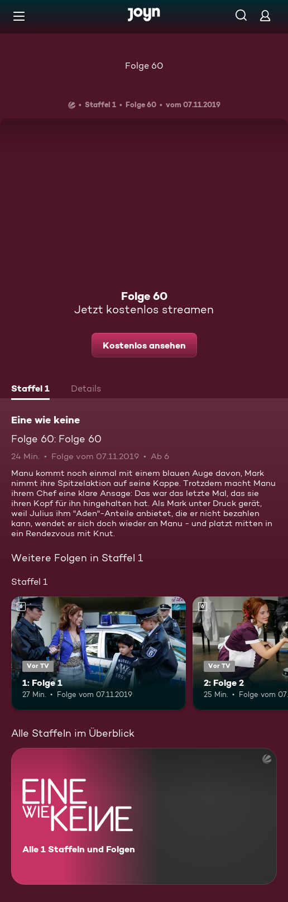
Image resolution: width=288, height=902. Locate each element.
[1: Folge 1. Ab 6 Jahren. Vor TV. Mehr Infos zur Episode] (98, 653)
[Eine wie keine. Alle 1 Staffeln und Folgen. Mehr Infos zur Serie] (144, 816)
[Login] (265, 15)
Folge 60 (144, 65)
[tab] (30, 390)
